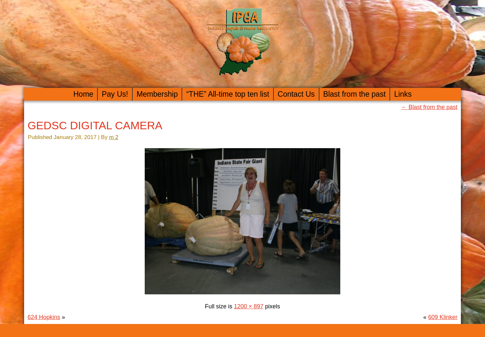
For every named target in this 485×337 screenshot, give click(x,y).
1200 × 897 (249, 306)
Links (403, 94)
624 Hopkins (43, 317)
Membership (157, 94)
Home (83, 94)
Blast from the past (354, 94)
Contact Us (296, 94)
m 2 (113, 137)
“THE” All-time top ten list (227, 94)
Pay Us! (115, 94)
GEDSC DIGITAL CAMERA (94, 125)
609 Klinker (443, 317)
